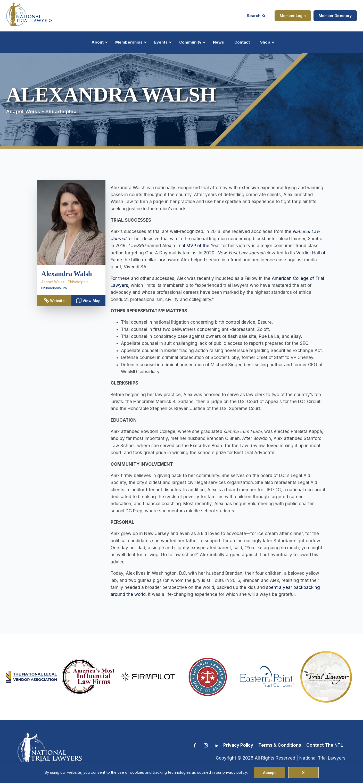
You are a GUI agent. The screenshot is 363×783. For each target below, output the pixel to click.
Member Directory (335, 15)
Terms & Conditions (279, 745)
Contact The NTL (324, 745)
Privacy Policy (238, 745)
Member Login (293, 15)
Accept (269, 772)
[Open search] (256, 15)
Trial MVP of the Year (198, 245)
